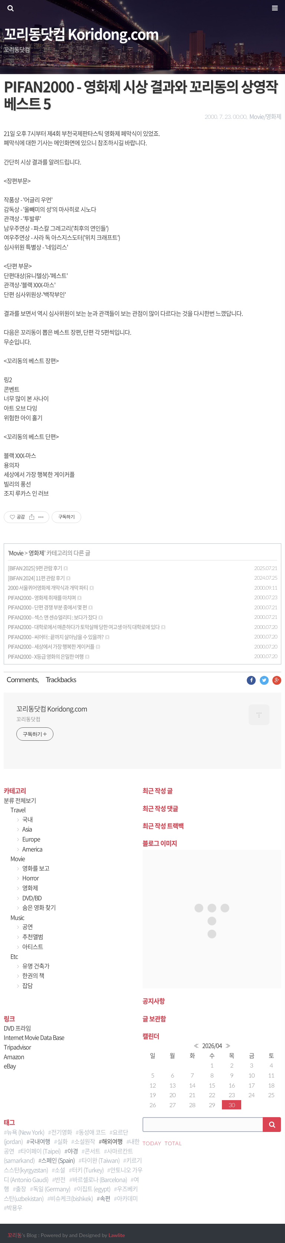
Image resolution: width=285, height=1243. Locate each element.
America (31, 848)
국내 (27, 819)
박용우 (14, 1207)
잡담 (27, 985)
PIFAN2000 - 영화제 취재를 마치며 (42, 598)
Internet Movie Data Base (34, 1037)
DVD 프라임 (17, 1027)
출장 (21, 1188)
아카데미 (127, 1198)
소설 (60, 1169)
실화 (62, 1141)
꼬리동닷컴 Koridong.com (81, 33)
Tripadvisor (17, 1046)
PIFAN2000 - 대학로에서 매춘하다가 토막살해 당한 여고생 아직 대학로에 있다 (84, 627)
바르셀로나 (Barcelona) (99, 1179)
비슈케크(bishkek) (71, 1198)
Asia (26, 828)
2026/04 (212, 1045)
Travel (17, 809)
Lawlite (116, 1235)
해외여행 (112, 1141)
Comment (20, 679)
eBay (10, 1065)
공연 (27, 926)
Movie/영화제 (265, 116)
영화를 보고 (35, 868)
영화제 (36, 552)
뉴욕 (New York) (25, 1132)
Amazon (14, 1056)
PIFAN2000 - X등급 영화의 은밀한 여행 (45, 656)
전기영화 (61, 1132)
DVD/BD (31, 897)
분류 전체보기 (20, 800)
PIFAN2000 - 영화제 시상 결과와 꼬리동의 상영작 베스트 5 (141, 95)
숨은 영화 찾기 (38, 907)
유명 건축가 (35, 965)
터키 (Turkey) (88, 1169)
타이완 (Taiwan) (100, 1160)
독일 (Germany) (51, 1188)
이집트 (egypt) (93, 1188)
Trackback (59, 679)
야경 (73, 1150)
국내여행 (39, 1141)
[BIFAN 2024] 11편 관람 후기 (36, 578)
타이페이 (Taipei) (40, 1150)
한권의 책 (32, 975)
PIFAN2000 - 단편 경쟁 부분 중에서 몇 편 (47, 607)
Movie (16, 552)
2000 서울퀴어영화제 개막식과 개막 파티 (48, 588)
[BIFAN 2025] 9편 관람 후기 (35, 568)
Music (17, 917)
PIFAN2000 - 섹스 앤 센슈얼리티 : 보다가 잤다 (52, 617)
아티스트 (32, 946)
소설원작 (84, 1141)
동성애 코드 (92, 1132)
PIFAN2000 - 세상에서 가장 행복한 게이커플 (51, 646)
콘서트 (92, 1150)
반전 (60, 1179)
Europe (30, 838)
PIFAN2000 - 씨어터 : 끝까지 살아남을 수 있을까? (56, 637)
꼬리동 (14, 1235)
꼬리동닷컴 (28, 719)
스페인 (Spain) (58, 1160)
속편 (105, 1198)
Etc (14, 956)
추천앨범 (32, 936)
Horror (30, 877)
